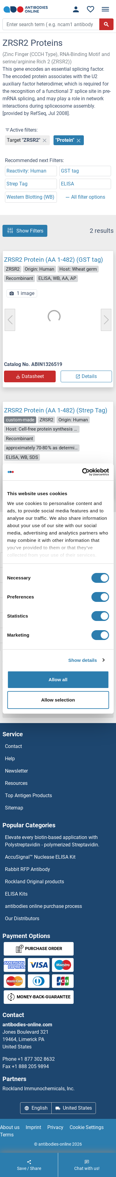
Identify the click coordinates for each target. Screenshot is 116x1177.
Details (86, 376)
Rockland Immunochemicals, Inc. (38, 1089)
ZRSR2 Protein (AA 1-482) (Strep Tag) (55, 410)
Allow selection (58, 699)
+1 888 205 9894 (30, 1066)
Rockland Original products (34, 882)
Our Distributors (22, 918)
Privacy (55, 1127)
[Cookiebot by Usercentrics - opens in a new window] (82, 472)
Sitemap (14, 808)
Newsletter (16, 771)
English (36, 1108)
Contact (13, 746)
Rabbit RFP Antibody (27, 869)
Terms (7, 1135)
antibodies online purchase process (43, 906)
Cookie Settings (87, 1127)
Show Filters (24, 230)
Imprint (33, 1127)
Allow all (58, 679)
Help (10, 758)
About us (9, 1127)
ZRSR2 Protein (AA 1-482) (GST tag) (53, 259)
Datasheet (29, 376)
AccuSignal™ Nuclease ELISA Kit (40, 857)
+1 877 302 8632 (36, 1059)
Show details (82, 660)
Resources (16, 783)
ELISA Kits (16, 894)
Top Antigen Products (28, 795)
